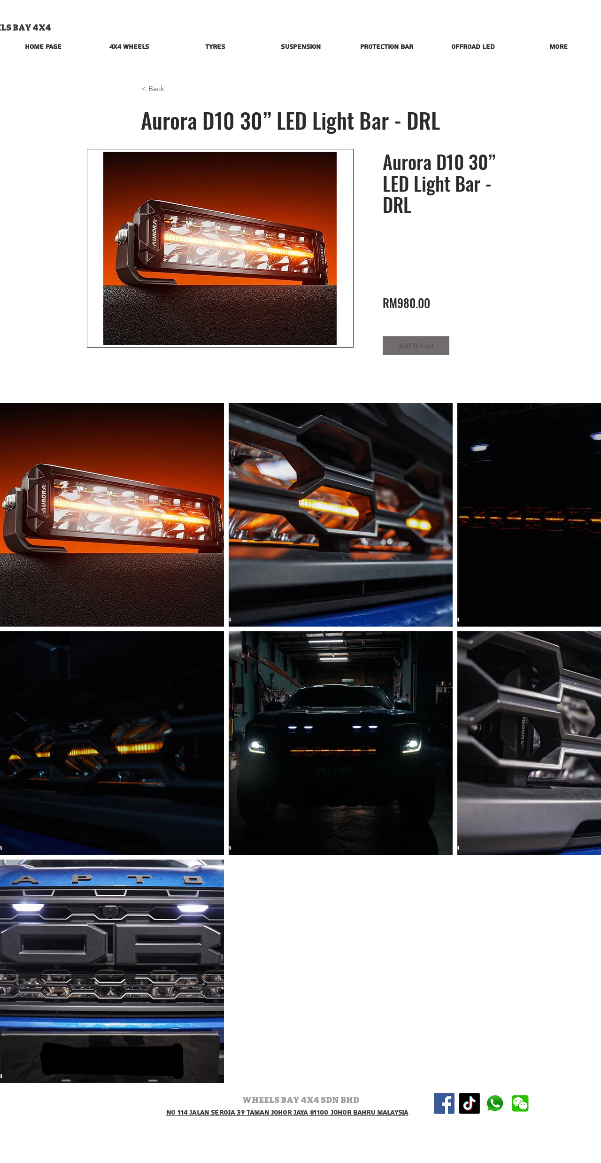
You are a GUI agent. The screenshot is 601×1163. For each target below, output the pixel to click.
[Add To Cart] (416, 345)
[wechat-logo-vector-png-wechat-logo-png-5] (520, 1103)
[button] (172, 88)
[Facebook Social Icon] (444, 1103)
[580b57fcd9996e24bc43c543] (495, 1103)
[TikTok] (469, 1103)
